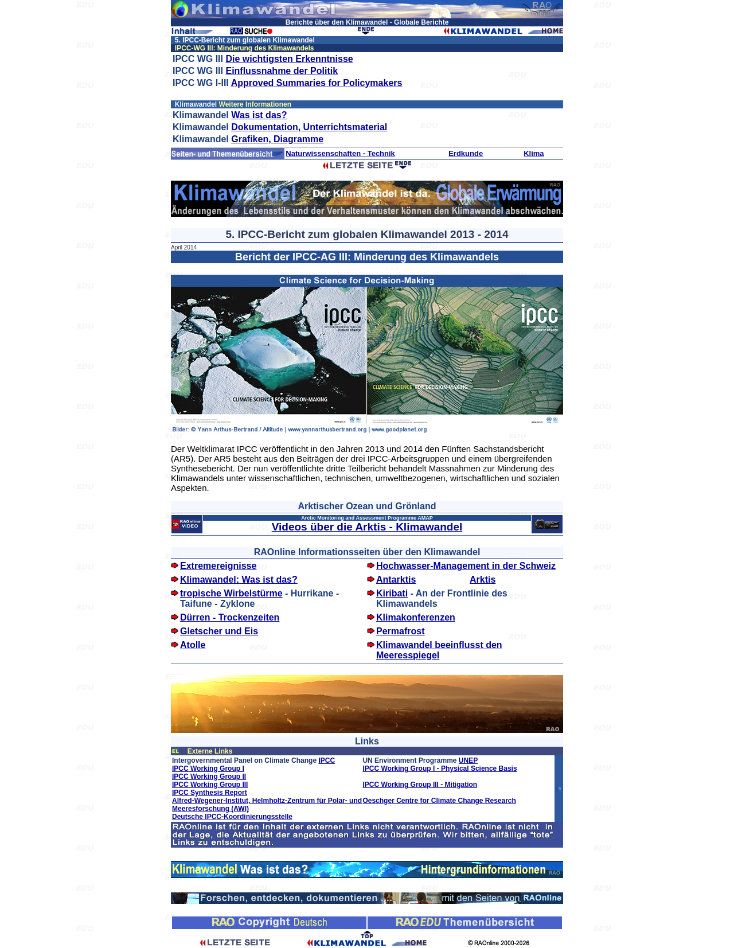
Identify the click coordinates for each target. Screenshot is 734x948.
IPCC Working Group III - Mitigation (419, 785)
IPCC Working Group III (210, 785)
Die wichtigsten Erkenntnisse (289, 59)
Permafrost (400, 631)
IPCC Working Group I (208, 768)
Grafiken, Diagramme (277, 139)
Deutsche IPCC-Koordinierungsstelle (232, 817)
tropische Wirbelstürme (231, 593)
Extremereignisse (218, 566)
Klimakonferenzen (415, 617)
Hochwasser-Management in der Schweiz (466, 566)
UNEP (468, 760)
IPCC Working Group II (209, 777)
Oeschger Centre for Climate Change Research (439, 801)
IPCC (326, 760)
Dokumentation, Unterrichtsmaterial (309, 127)
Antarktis (396, 579)
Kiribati (392, 593)
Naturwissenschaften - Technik (340, 153)
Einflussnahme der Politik (281, 71)
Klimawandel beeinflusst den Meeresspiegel (439, 650)
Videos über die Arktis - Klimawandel (367, 527)
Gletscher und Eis (219, 631)
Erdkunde (465, 153)
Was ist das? (259, 115)
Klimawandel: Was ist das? (239, 579)
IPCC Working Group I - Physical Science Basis (439, 768)
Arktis (482, 579)
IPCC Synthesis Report (209, 793)
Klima (534, 153)
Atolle (192, 645)
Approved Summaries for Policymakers (317, 83)
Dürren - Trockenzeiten (229, 617)
